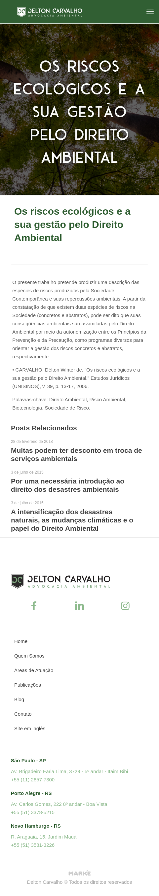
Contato (23, 714)
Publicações (27, 685)
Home (20, 641)
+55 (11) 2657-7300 (33, 779)
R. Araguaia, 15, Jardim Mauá (43, 837)
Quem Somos (29, 656)
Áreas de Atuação (33, 670)
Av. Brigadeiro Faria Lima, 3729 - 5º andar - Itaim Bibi (69, 771)
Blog (19, 699)
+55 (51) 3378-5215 (33, 812)
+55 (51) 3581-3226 (33, 845)
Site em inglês (29, 728)
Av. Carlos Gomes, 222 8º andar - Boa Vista (59, 804)
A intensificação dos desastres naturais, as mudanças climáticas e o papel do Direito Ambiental (72, 520)
